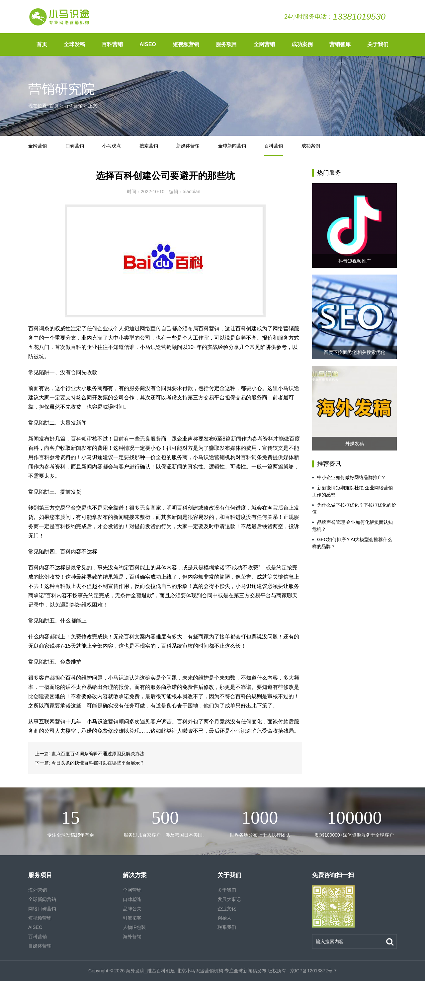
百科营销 (112, 44)
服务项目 (226, 44)
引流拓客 (132, 918)
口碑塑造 (132, 899)
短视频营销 (186, 44)
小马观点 (111, 145)
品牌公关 (132, 908)
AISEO (147, 44)
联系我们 (226, 927)
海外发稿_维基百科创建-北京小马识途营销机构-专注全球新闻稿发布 (196, 970)
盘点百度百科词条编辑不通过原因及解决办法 (97, 753)
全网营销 (264, 44)
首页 (42, 44)
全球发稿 (74, 44)
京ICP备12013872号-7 (313, 970)
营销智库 (340, 44)
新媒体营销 (188, 145)
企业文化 (226, 908)
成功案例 (302, 44)
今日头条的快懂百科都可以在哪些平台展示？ (97, 763)
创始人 (224, 918)
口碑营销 (74, 145)
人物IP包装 (134, 927)
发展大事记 (229, 899)
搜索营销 (148, 145)
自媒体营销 (39, 945)
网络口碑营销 (42, 908)
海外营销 (37, 890)
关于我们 (377, 44)
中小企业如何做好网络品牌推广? (348, 477)
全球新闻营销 (232, 145)
